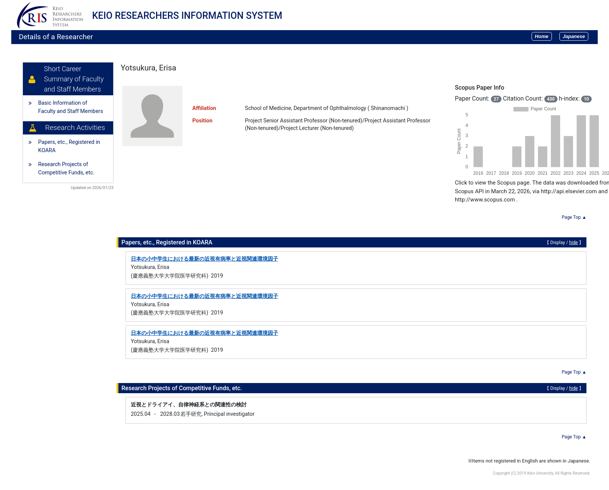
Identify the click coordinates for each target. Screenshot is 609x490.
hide (573, 242)
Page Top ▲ (574, 217)
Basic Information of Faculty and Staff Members (70, 107)
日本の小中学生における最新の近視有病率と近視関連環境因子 (204, 259)
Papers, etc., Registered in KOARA (69, 146)
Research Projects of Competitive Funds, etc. (66, 168)
